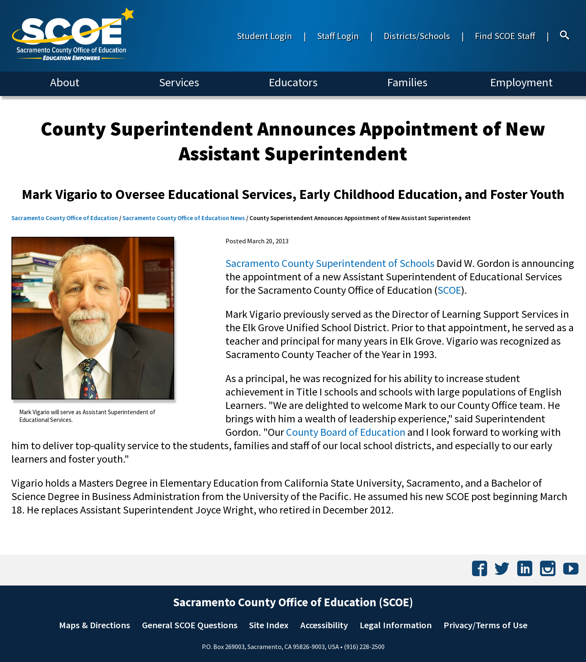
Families (407, 82)
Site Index (269, 625)
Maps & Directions (94, 625)
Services (179, 82)
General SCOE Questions (190, 625)
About (64, 82)
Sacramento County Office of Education (64, 218)
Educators (293, 82)
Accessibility (324, 625)
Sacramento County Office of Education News (183, 218)
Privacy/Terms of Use (485, 625)
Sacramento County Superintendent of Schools (330, 263)
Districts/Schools (417, 36)
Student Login (264, 36)
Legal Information (396, 625)
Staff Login (338, 36)
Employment (521, 82)
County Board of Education (345, 432)
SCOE (449, 290)
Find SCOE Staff (505, 36)
